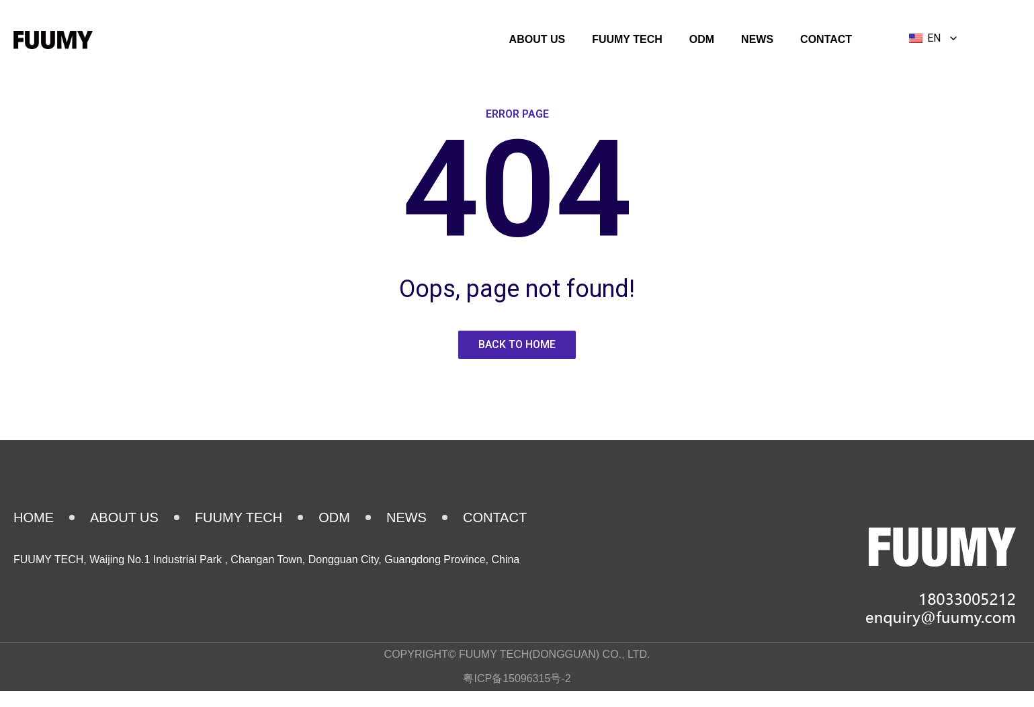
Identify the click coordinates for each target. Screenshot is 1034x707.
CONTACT (826, 39)
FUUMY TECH (627, 39)
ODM (701, 39)
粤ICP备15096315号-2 (516, 678)
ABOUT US (537, 39)
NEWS (757, 39)
